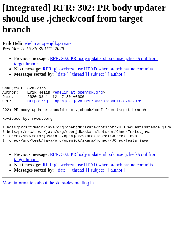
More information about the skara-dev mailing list (49, 194)
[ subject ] (97, 74)
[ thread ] (78, 74)
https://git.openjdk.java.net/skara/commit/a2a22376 (84, 104)
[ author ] (116, 74)
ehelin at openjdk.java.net (48, 43)
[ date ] (61, 74)
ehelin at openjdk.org (79, 93)
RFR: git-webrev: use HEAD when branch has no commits (98, 68)
